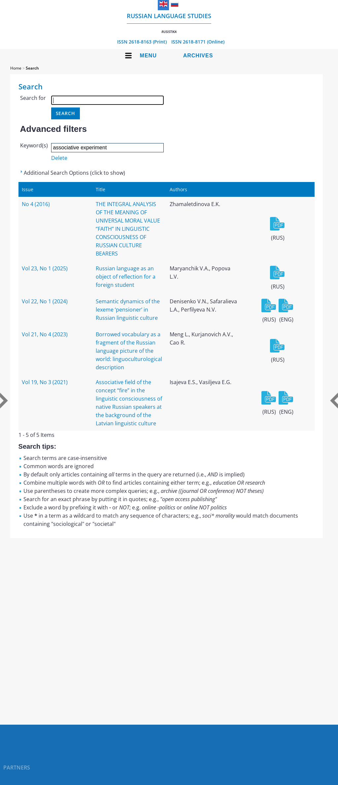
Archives (198, 55)
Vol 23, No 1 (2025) (45, 268)
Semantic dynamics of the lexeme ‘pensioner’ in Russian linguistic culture (128, 309)
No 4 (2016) (36, 204)
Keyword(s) (34, 145)
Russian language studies (169, 23)
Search (32, 68)
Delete (59, 158)
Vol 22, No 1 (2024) (45, 301)
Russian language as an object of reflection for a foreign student (125, 276)
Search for (33, 98)
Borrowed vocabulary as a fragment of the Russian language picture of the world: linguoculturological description (129, 351)
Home (15, 68)
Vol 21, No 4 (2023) (45, 334)
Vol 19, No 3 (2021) (45, 382)
